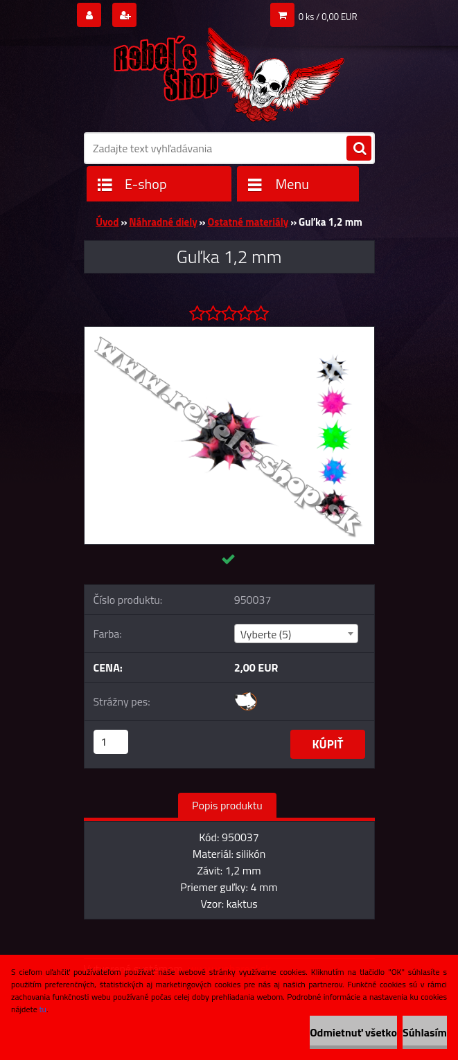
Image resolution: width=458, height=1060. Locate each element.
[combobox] (296, 633)
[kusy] (111, 742)
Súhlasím (425, 1032)
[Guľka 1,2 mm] (229, 332)
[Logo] (229, 70)
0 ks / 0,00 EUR (328, 17)
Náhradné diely (163, 222)
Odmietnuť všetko (353, 1032)
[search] (358, 149)
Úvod (107, 222)
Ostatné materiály (248, 222)
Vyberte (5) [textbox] (266, 634)
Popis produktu (227, 805)
